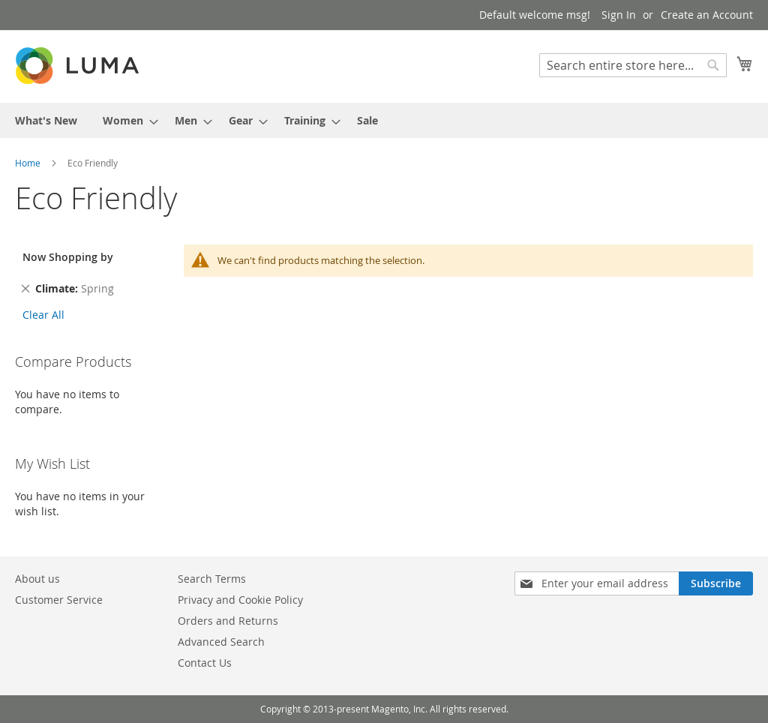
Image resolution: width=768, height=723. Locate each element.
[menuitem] (46, 120)
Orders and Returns (228, 621)
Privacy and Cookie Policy (240, 599)
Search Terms (212, 579)
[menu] (384, 120)
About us (37, 579)
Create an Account (707, 15)
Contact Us (205, 663)
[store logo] (78, 65)
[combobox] (633, 65)
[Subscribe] (716, 584)
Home (29, 163)
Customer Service (59, 599)
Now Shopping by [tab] (67, 257)
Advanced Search (221, 641)
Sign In (619, 15)
